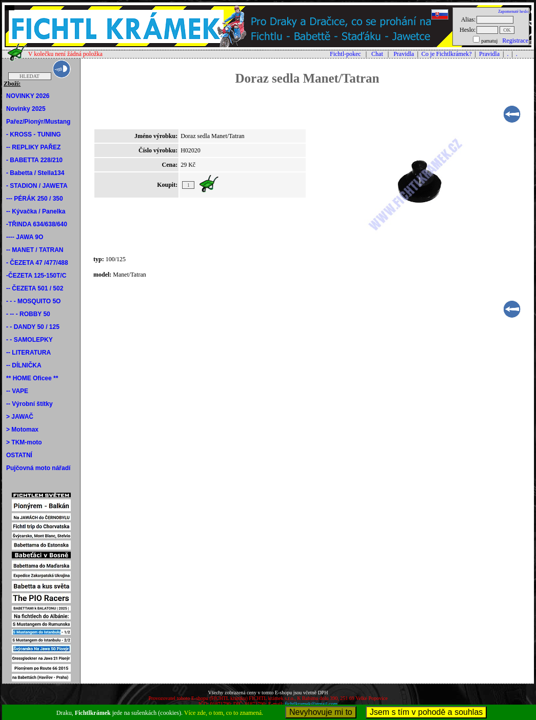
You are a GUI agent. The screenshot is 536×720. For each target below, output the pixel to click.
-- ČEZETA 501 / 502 (34, 288)
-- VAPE (17, 391)
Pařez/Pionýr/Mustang (38, 121)
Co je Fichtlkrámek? (447, 53)
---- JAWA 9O (24, 237)
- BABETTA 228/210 (34, 160)
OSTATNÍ (19, 455)
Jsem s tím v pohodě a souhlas (426, 712)
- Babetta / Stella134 (35, 173)
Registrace (515, 40)
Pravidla (403, 53)
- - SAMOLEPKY (29, 339)
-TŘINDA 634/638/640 (36, 224)
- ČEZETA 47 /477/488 (37, 262)
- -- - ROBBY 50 (28, 314)
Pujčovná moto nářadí (38, 468)
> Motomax (22, 429)
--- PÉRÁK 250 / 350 (34, 198)
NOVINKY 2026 (28, 96)
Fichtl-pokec (345, 53)
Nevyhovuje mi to (320, 712)
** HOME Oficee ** (32, 378)
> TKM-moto (24, 442)
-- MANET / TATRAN (35, 250)
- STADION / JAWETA (37, 185)
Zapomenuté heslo (513, 11)
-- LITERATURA (28, 352)
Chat (377, 53)
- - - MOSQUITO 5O (33, 301)
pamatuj (489, 41)
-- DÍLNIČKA (24, 365)
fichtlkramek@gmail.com (311, 704)
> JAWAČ (19, 416)
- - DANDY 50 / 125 (32, 326)
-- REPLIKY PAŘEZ (33, 147)
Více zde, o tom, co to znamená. (223, 712)
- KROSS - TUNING (33, 134)
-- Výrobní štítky (29, 403)
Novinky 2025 (26, 108)
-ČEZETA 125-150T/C (36, 275)
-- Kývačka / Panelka (35, 211)
